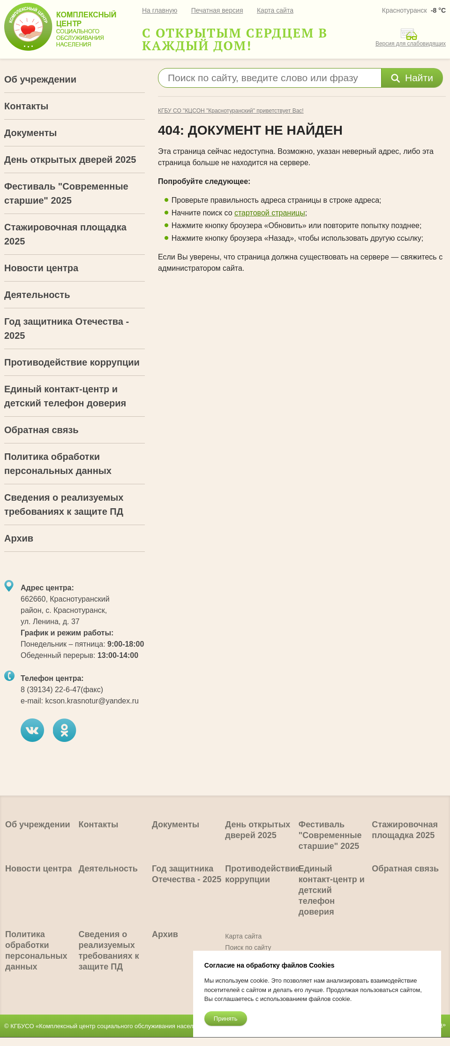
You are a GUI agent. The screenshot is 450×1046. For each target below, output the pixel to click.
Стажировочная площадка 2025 (65, 234)
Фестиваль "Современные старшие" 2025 (66, 193)
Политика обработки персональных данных (58, 463)
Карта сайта (275, 10)
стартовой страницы (269, 213)
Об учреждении (40, 79)
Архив (18, 538)
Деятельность (37, 295)
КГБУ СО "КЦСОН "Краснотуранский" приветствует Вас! (231, 110)
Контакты (26, 106)
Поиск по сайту (248, 947)
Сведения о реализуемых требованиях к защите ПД (63, 504)
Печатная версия (217, 10)
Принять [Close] (226, 1018)
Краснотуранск (404, 10)
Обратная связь (41, 430)
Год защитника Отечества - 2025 (66, 328)
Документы (30, 133)
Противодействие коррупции (72, 362)
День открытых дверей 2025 (70, 159)
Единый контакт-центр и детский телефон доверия (65, 396)
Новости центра (41, 268)
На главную (159, 10)
